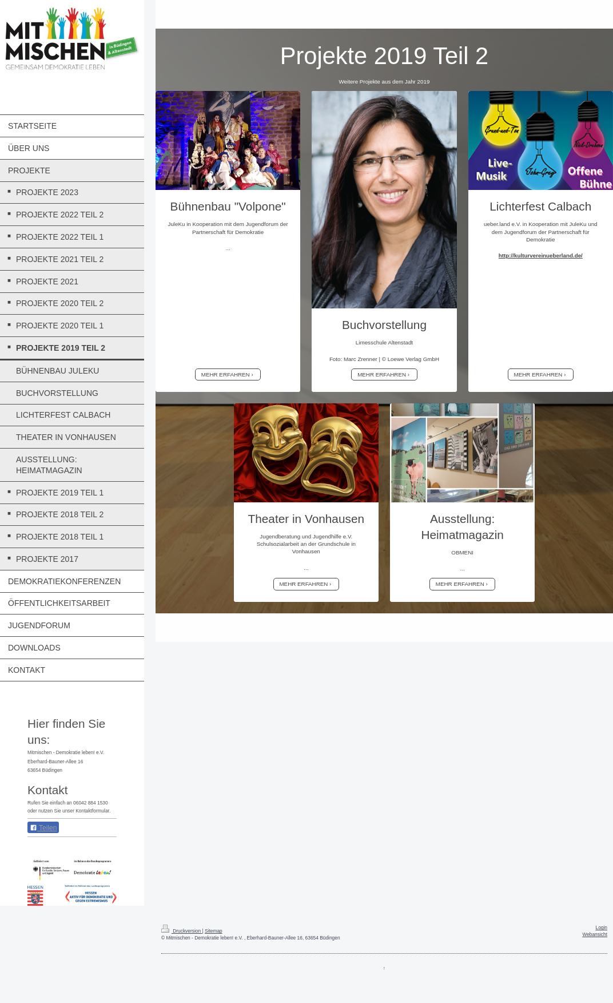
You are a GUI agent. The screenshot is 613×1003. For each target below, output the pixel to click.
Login (602, 927)
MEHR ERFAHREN (225, 374)
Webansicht (594, 934)
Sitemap (213, 931)
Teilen (43, 828)
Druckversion (181, 931)
